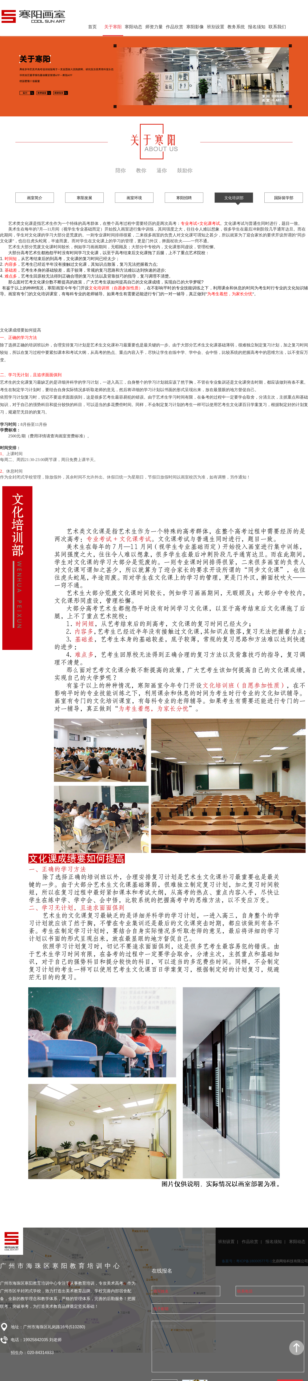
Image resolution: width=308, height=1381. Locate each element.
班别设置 (215, 26)
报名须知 (256, 26)
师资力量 (154, 26)
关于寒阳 (113, 26)
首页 (92, 26)
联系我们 (277, 26)
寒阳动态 (133, 26)
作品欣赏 (174, 26)
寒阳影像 (195, 26)
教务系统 (236, 26)
